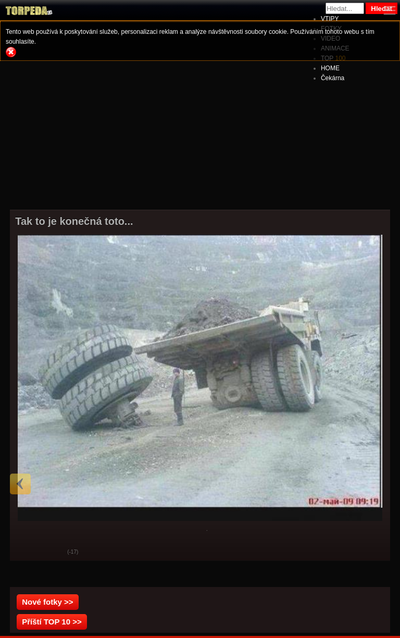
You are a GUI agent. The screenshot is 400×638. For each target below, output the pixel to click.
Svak (52, 552)
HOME (330, 68)
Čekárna (332, 78)
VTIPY (330, 18)
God (25, 552)
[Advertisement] (200, 135)
